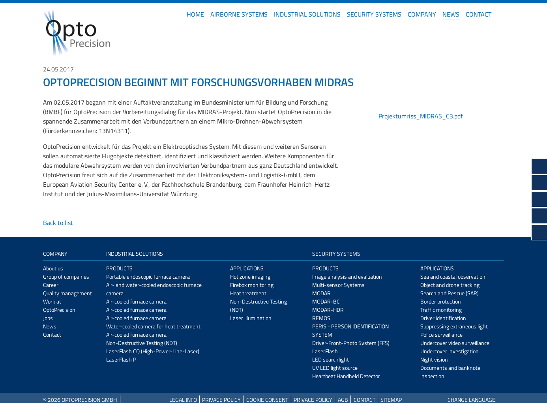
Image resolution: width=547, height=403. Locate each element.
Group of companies (66, 276)
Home (195, 14)
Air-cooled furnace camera (136, 301)
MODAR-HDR (328, 310)
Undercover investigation (449, 351)
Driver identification (443, 318)
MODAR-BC (326, 301)
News (450, 14)
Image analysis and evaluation (347, 276)
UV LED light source (335, 368)
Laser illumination (251, 318)
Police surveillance (441, 334)
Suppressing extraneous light (454, 326)
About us (53, 268)
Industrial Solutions (307, 14)
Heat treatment (248, 293)
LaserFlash (325, 351)
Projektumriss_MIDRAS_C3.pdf (420, 116)
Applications (247, 268)
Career (50, 285)
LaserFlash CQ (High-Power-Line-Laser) (152, 351)
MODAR (321, 293)
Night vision (434, 359)
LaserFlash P (121, 359)
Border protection (440, 301)
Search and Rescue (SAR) (449, 293)
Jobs (48, 318)
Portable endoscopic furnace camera (148, 276)
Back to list (58, 222)
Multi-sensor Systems (338, 285)
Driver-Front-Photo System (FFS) (351, 343)
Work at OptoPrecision (59, 305)
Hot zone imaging (250, 276)
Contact (478, 14)
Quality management (67, 293)
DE (501, 14)
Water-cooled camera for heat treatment (153, 326)
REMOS (321, 318)
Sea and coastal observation (452, 276)
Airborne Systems (239, 14)
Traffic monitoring (441, 310)
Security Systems (374, 14)
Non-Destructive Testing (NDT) (141, 343)
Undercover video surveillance (454, 343)
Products (119, 268)
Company (422, 14)
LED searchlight (330, 359)
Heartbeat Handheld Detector (346, 376)
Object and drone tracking (450, 285)
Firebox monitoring (252, 285)
